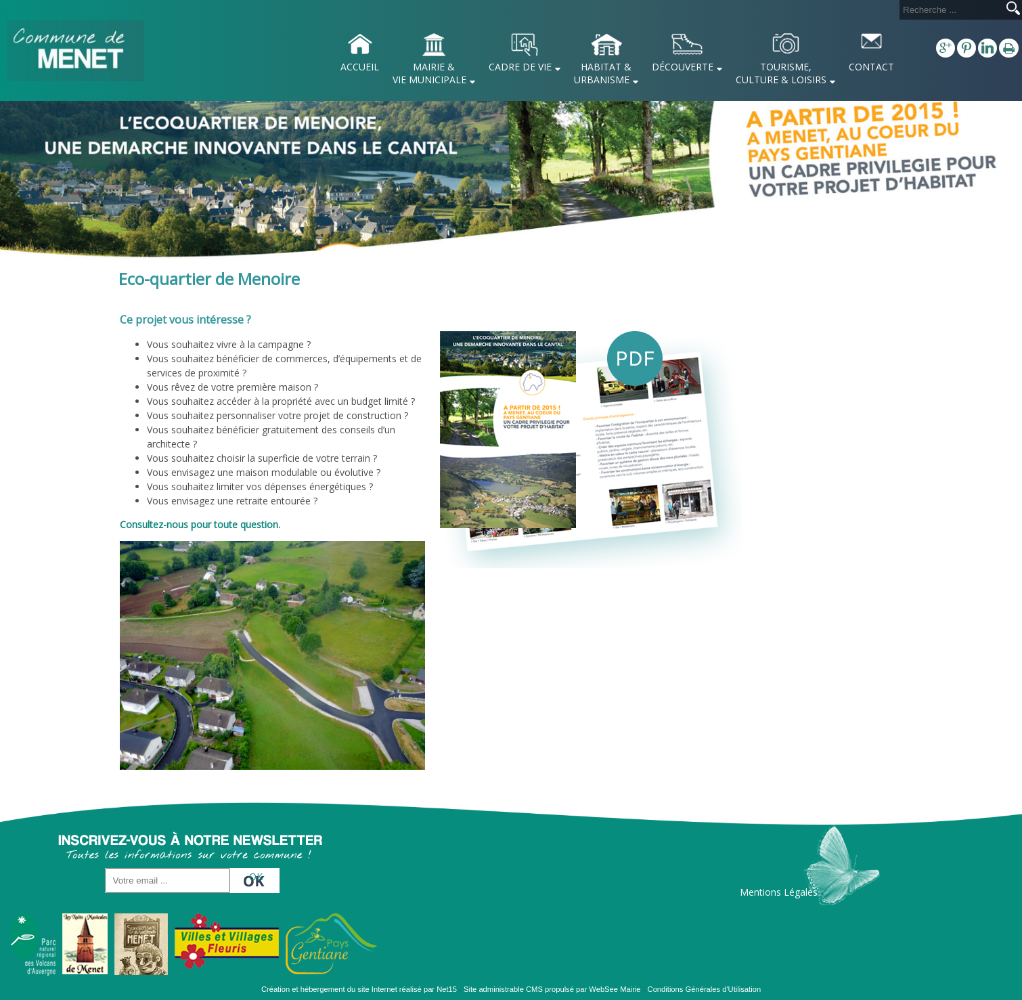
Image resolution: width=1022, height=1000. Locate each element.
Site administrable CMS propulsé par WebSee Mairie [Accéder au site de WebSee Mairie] (552, 989)
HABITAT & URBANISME (602, 73)
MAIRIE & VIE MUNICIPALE (429, 73)
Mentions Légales (779, 892)
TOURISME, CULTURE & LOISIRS (781, 73)
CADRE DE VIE (520, 66)
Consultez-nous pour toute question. (200, 524)
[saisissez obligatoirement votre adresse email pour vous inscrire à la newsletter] (167, 880)
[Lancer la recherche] (1013, 9)
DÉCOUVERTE (682, 66)
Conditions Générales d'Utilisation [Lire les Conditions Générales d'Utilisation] (704, 989)
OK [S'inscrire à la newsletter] (256, 876)
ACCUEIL (359, 66)
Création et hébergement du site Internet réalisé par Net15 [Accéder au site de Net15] (359, 989)
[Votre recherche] (950, 10)
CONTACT (871, 66)
